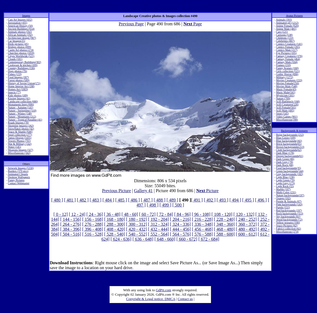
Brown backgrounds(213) (290, 146)
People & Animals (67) (289, 201)
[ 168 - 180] (114, 219)
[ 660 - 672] (186, 239)
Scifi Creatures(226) (287, 104)
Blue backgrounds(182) (289, 140)
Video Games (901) (287, 116)
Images (26, 15)
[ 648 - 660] (165, 239)
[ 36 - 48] (112, 214)
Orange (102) (283, 198)
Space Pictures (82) (287, 225)
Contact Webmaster (18, 183)
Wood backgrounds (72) (289, 219)
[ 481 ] (70, 200)
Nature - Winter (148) (20, 113)
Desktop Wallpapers (19, 177)
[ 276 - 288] (92, 224)
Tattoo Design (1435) (19, 137)
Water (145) (14, 146)
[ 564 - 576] (180, 234)
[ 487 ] (147, 200)
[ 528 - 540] (114, 234)
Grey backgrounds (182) (289, 174)
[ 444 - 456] (180, 229)
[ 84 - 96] (182, 214)
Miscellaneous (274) (287, 231)
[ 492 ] (210, 200)
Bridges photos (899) (19, 46)
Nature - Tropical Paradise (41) (25, 119)
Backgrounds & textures (294, 130)
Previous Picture (116, 190)
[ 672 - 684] (208, 239)
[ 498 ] (153, 205)
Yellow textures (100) (288, 222)
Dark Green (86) (285, 158)
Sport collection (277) (20, 134)
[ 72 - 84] (165, 214)
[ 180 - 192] (136, 219)
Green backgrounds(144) (290, 171)
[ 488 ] (159, 200)
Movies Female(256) (287, 83)
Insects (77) (14, 92)
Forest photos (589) (18, 80)
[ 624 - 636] (121, 239)
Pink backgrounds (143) (289, 204)
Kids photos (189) (18, 95)
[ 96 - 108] (201, 214)
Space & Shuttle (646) (20, 131)
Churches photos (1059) (21, 53)
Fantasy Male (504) (287, 62)
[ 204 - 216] (180, 219)
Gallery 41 (143, 190)
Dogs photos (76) (17, 71)
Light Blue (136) (285, 177)
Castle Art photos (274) (21, 49)
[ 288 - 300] (114, 224)
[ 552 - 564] (158, 234)
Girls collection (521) (288, 71)
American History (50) (20, 25)
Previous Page (131, 23)
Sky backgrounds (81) (288, 216)
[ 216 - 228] (202, 219)
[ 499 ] (165, 205)
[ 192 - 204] (158, 219)
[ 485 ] (121, 200)
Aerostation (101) (17, 22)
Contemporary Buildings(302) (24, 62)
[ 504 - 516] (70, 234)
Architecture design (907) (22, 37)
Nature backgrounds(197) (290, 195)
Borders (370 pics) (18, 171)
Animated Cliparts (18, 174)
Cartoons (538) (284, 34)
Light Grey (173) (285, 183)
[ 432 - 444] (158, 229)
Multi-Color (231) (286, 192)
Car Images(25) (16, 40)
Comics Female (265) (288, 46)
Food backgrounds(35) (288, 168)
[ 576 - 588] (202, 234)
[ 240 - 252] (246, 219)
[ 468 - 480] (224, 229)
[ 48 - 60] (130, 214)
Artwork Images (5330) (20, 168)
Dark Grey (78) (284, 162)
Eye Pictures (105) (286, 53)
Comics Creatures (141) (289, 43)
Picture (207, 190)
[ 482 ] (83, 200)
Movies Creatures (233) (289, 80)
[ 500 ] (178, 205)
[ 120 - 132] (244, 214)
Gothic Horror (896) (287, 74)
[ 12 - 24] (77, 214)
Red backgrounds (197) (289, 210)
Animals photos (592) (20, 31)
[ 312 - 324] (158, 224)
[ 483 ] (96, 200)
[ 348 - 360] (224, 224)
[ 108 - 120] (222, 214)
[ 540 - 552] (136, 234)
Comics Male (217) (287, 49)
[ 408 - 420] (114, 229)
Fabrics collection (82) (288, 228)
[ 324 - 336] (180, 224)
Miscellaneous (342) (19, 152)
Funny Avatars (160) (287, 68)
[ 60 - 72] (147, 214)
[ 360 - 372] (246, 224)
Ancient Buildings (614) (21, 28)
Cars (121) (282, 31)
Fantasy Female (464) (288, 59)
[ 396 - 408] (92, 229)
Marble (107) (283, 189)
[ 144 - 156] (70, 219)
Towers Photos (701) (19, 140)
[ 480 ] (57, 200)
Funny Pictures (16, 180)
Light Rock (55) (285, 186)
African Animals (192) (20, 34)
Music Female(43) (286, 89)
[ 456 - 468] (202, 229)
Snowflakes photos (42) (21, 128)
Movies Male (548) (286, 86)
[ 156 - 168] (92, 219)
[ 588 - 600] (224, 234)
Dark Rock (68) (284, 165)
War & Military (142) (20, 143)
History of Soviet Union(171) (24, 83)
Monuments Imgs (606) (21, 104)
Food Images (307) (18, 77)
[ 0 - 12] (61, 214)
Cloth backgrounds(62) (289, 149)
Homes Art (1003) (18, 89)
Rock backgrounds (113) (289, 213)
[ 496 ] (261, 200)
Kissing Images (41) (19, 98)
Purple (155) (283, 207)
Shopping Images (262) (21, 125)
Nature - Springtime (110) (22, 110)
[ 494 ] (235, 200)
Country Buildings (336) (21, 68)
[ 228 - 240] (224, 219)
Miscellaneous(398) (287, 119)
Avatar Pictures (294, 15)
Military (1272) (284, 77)
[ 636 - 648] (143, 239)
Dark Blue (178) (285, 152)
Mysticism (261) (285, 95)
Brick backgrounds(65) (288, 143)
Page (192, 23)
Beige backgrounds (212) (290, 134)
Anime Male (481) (286, 28)
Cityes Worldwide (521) (21, 56)
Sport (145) (282, 113)
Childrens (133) (284, 37)
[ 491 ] (197, 200)
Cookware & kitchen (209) (22, 65)
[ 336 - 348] (202, 224)
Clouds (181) (15, 59)
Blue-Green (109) (286, 137)
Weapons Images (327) (20, 149)
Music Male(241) (285, 92)
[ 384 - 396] (70, 229)
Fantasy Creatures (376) (289, 56)
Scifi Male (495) (285, 110)
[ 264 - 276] (70, 224)
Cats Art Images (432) (20, 19)
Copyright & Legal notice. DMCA (150, 299)
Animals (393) (284, 19)
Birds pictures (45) (18, 43)
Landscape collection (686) (23, 101)
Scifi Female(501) (286, 107)
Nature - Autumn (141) (20, 107)
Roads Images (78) (18, 122)
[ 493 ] (222, 200)
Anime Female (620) (287, 25)
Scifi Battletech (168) (288, 101)
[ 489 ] (172, 200)
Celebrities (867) (285, 40)
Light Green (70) (285, 180)
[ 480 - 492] (246, 229)
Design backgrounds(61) (289, 155)
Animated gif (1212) (287, 22)
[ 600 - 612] (246, 234)
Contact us (185, 299)
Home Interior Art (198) (21, 86)
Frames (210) (283, 65)
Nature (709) (283, 98)
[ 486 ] (134, 200)
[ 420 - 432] (136, 229)
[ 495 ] (248, 200)
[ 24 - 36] (94, 214)
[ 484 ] (108, 200)
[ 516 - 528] (92, 234)
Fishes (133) (15, 74)
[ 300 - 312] (136, 224)
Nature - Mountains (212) (22, 116)
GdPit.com (163, 290)
